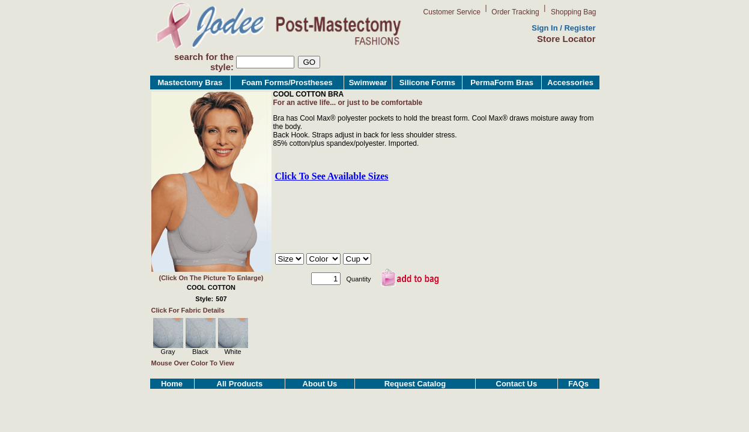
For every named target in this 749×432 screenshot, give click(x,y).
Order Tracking (515, 12)
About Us (320, 383)
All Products (240, 383)
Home (172, 383)
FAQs (578, 383)
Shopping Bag (573, 12)
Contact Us (517, 383)
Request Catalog (415, 383)
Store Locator (566, 39)
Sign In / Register (563, 27)
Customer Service (452, 12)
